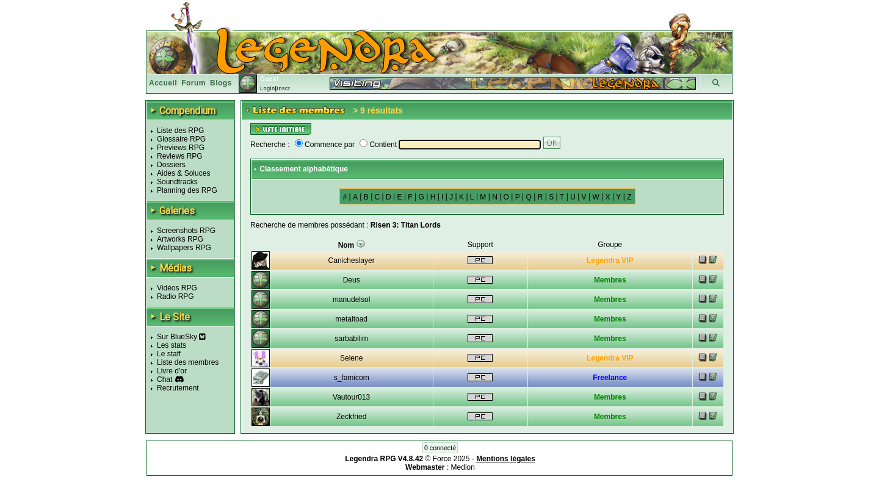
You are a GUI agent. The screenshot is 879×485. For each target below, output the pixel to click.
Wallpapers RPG (184, 247)
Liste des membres (188, 362)
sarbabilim (351, 338)
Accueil (163, 83)
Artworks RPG (180, 239)
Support (480, 244)
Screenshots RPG (186, 230)
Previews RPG (180, 147)
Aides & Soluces (183, 173)
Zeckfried (351, 416)
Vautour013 (351, 397)
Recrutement (178, 388)
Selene (351, 358)
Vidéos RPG (177, 288)
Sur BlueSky (181, 336)
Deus (351, 280)
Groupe (610, 244)
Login (267, 88)
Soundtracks (177, 182)
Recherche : (270, 144)
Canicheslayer (351, 260)
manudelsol (351, 299)
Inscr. (284, 88)
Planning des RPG (187, 190)
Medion (463, 467)
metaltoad (351, 319)
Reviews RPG (180, 156)
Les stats (171, 345)
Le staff (169, 354)
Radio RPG (175, 296)
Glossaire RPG (181, 139)
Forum (193, 83)
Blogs (221, 83)
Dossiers (171, 164)
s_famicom (351, 377)
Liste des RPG (180, 130)
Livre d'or (172, 371)
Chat (164, 379)
